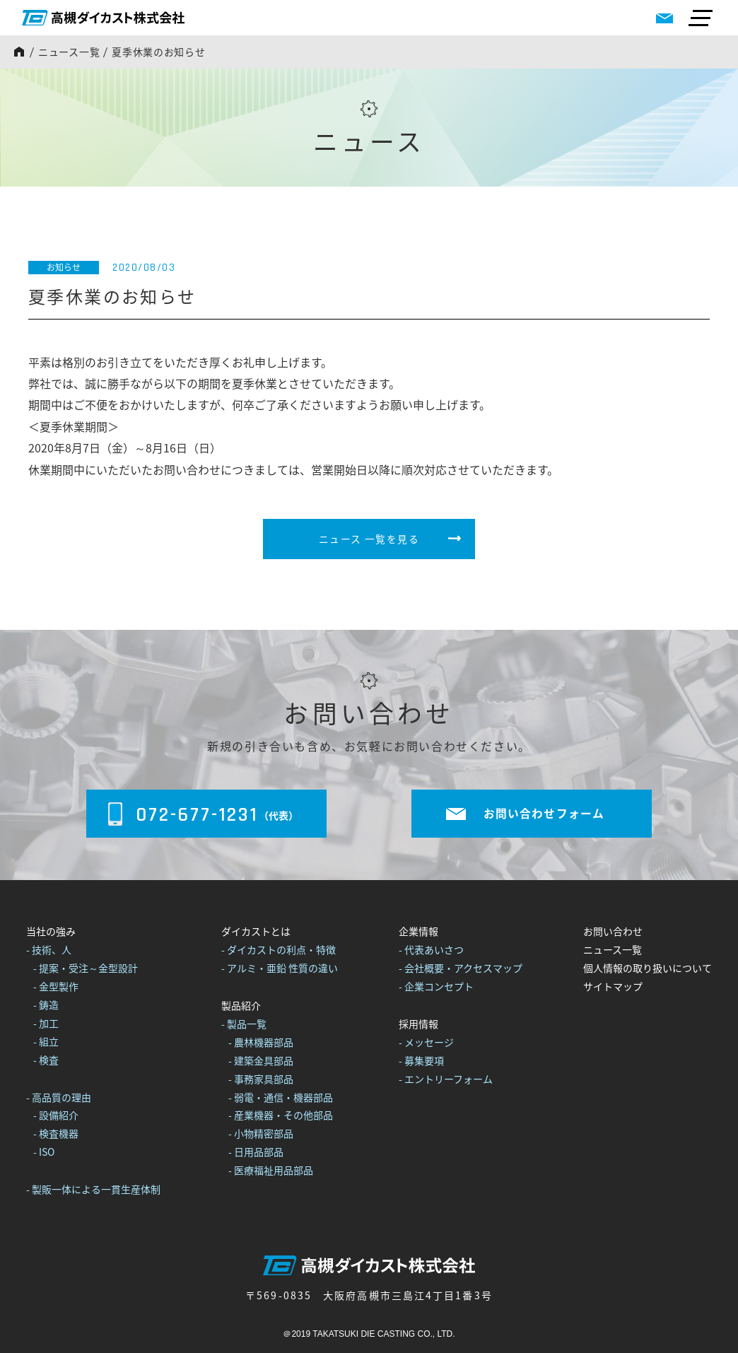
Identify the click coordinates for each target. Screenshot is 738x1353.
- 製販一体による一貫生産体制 (93, 1189)
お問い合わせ (613, 932)
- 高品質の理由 (58, 1097)
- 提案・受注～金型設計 (85, 968)
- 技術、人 (48, 950)
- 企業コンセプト (436, 986)
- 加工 (46, 1023)
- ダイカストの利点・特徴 (278, 950)
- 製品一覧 (243, 1024)
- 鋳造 (46, 1004)
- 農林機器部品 (260, 1042)
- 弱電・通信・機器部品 (280, 1097)
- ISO (43, 1151)
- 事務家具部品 (260, 1079)
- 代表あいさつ (431, 950)
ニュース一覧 (69, 52)
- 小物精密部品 (260, 1134)
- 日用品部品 (255, 1151)
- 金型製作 (55, 986)
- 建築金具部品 (260, 1060)
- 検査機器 (55, 1134)
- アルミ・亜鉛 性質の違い (279, 968)
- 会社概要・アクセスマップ (460, 968)
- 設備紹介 (55, 1115)
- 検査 (46, 1060)
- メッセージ (426, 1042)
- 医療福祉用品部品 (270, 1170)
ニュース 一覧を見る (369, 539)
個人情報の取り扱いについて (647, 968)
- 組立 (46, 1041)
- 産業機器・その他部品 (280, 1115)
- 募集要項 (421, 1060)
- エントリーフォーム (446, 1079)
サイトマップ (613, 986)
